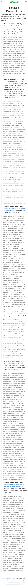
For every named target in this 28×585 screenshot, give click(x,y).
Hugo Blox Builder (12, 582)
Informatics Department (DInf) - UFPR (10, 578)
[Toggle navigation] (1, 2)
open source (23, 582)
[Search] (26, 2)
